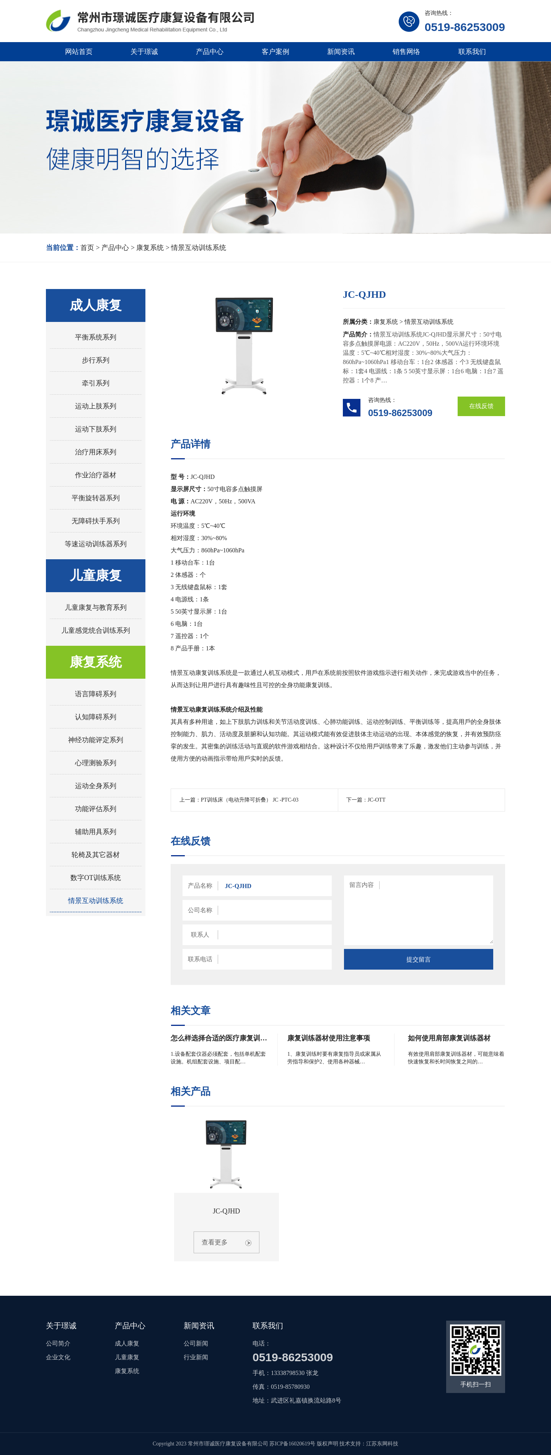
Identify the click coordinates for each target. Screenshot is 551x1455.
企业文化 (58, 1357)
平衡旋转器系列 (96, 498)
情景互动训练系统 (198, 247)
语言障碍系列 (95, 694)
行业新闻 (196, 1357)
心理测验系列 (95, 763)
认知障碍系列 (95, 717)
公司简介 (58, 1343)
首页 (87, 247)
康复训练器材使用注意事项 (328, 1038)
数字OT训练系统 (95, 878)
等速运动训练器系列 (96, 544)
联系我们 (472, 52)
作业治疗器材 (95, 475)
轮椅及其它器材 (96, 855)
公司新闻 (196, 1343)
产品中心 (209, 52)
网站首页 (79, 52)
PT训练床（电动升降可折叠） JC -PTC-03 (249, 800)
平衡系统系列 (95, 337)
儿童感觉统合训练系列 (95, 630)
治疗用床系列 (95, 452)
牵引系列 (95, 383)
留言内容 (361, 885)
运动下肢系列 (95, 429)
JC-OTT (377, 800)
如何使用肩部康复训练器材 (449, 1038)
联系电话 (200, 959)
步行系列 (95, 360)
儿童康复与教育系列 (96, 607)
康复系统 (150, 247)
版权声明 (327, 1444)
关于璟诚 (144, 52)
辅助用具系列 (95, 832)
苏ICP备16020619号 (292, 1444)
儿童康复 (96, 575)
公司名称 (200, 910)
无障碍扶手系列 (96, 521)
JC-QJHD (226, 1211)
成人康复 (96, 305)
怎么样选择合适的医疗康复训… (219, 1038)
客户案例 (275, 52)
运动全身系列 (95, 786)
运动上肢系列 (95, 406)
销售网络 (406, 52)
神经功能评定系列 (95, 740)
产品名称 (200, 885)
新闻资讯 (341, 52)
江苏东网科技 (382, 1444)
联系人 (200, 934)
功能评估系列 (95, 809)
